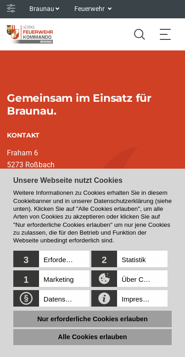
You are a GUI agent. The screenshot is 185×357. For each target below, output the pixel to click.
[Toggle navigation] (165, 34)
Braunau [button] (41, 8)
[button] (51, 259)
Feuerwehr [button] (90, 8)
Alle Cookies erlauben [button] (92, 337)
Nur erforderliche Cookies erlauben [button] (92, 319)
